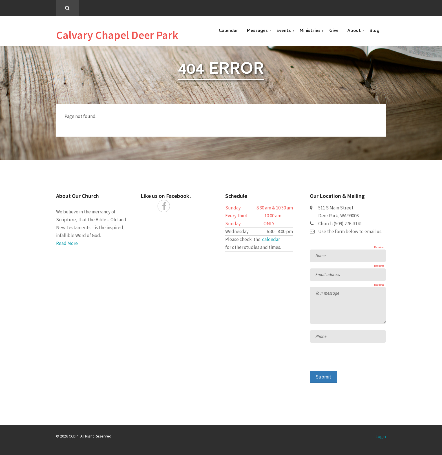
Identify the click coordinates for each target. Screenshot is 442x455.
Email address (327, 274)
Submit (323, 377)
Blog (374, 31)
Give (334, 31)
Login (380, 436)
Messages (257, 31)
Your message (327, 293)
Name (320, 255)
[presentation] (352, 360)
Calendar (228, 31)
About (354, 31)
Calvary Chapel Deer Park (117, 35)
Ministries (310, 31)
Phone (320, 336)
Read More (67, 243)
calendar (271, 239)
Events (284, 31)
